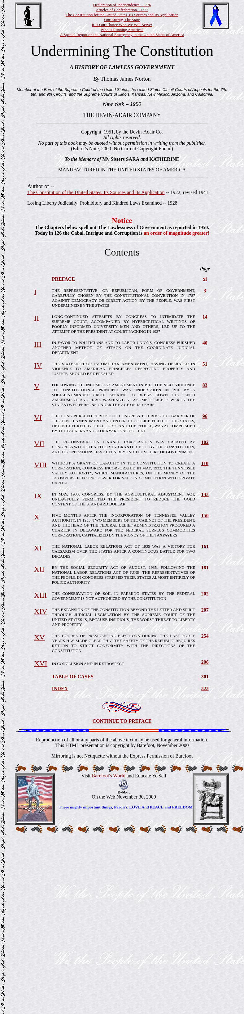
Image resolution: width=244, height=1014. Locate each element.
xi (205, 279)
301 (205, 676)
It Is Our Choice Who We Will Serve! (122, 24)
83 (205, 385)
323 (205, 688)
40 (205, 343)
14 (205, 316)
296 (205, 662)
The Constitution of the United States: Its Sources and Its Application (96, 192)
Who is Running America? (122, 29)
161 (205, 546)
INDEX (60, 688)
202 (205, 593)
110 (204, 463)
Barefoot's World (108, 775)
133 (205, 494)
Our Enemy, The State (122, 19)
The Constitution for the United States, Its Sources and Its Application (122, 14)
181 (205, 567)
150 (205, 515)
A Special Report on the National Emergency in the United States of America (122, 34)
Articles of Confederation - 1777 (122, 9)
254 (205, 636)
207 (205, 610)
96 (205, 416)
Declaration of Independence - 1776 (122, 4)
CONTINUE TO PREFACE (121, 721)
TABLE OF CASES (73, 676)
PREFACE (63, 279)
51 (205, 364)
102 (205, 442)
